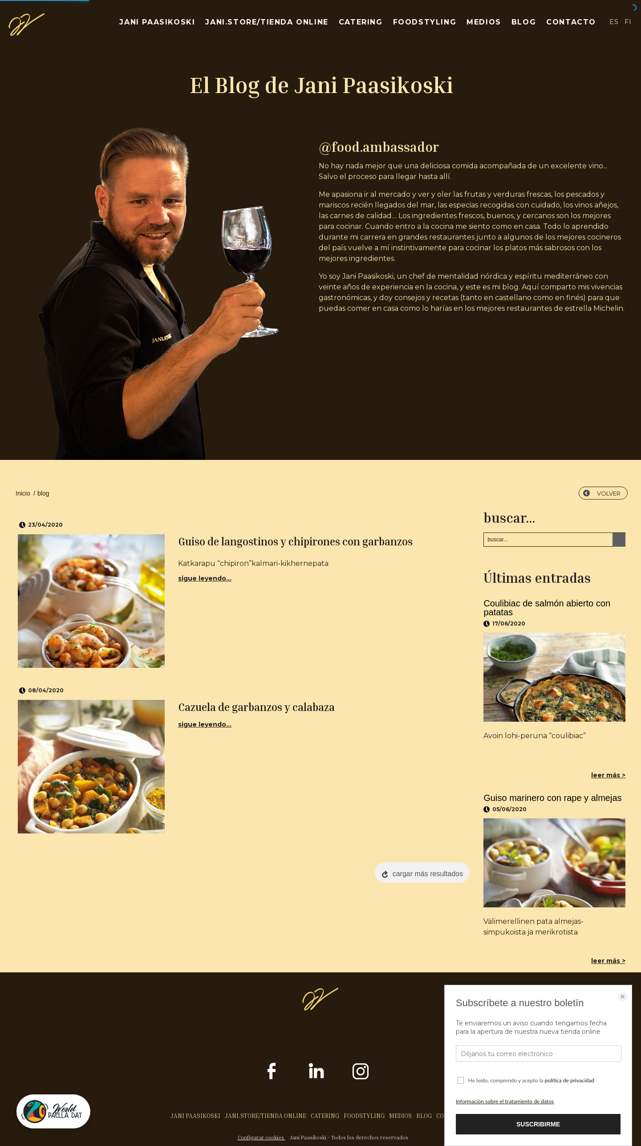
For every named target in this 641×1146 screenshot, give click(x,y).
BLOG (523, 22)
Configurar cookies (261, 1137)
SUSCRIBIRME (538, 1124)
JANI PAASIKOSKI (157, 22)
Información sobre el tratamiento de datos (505, 1101)
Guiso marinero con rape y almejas (552, 798)
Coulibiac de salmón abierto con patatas (546, 607)
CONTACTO (571, 22)
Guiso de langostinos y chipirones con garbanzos (295, 541)
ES (613, 22)
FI (628, 22)
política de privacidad (569, 1080)
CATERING (361, 22)
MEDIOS (484, 22)
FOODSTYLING (425, 22)
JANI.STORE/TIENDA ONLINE (266, 22)
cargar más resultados (428, 874)
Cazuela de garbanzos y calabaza (256, 707)
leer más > (608, 775)
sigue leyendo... (204, 578)
